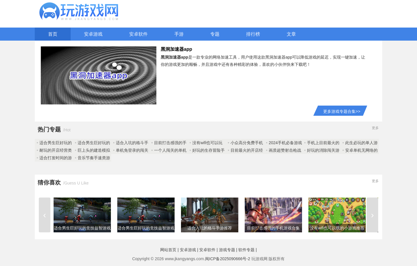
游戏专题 (227, 249)
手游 (179, 34)
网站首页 (168, 249)
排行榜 (253, 34)
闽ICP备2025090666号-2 (227, 258)
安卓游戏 (93, 34)
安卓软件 (138, 34)
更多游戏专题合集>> (341, 111)
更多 (375, 128)
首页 (52, 34)
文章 (291, 34)
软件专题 (246, 249)
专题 (215, 34)
